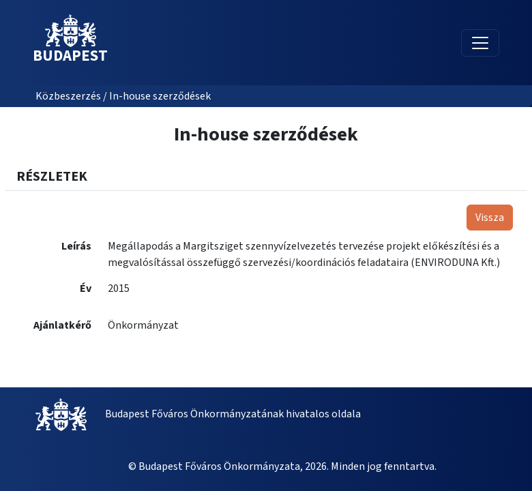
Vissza (489, 217)
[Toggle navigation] (480, 43)
